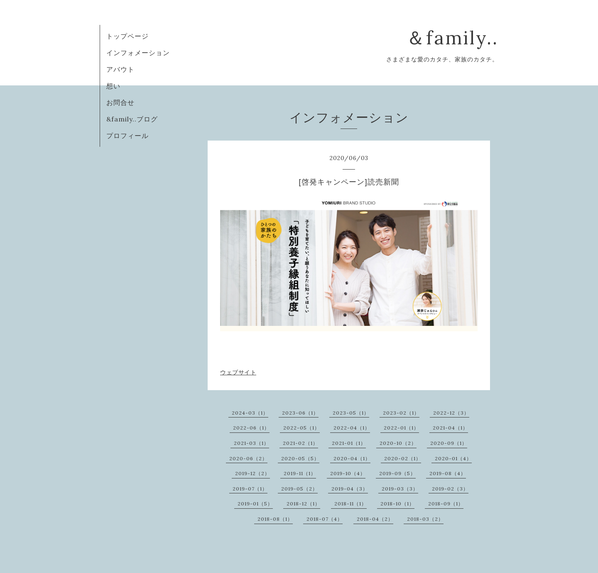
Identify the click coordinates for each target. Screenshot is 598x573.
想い (113, 86)
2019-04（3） (349, 489)
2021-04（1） (450, 428)
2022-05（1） (301, 428)
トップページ (127, 36)
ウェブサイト (238, 372)
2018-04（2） (375, 519)
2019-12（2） (252, 473)
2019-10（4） (347, 473)
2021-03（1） (251, 443)
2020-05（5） (300, 458)
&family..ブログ (132, 119)
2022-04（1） (351, 428)
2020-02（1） (402, 458)
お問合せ (120, 102)
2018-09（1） (445, 503)
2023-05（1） (351, 413)
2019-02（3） (450, 489)
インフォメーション (138, 53)
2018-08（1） (275, 519)
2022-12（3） (451, 413)
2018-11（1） (350, 503)
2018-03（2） (425, 519)
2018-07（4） (324, 519)
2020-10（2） (398, 443)
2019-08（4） (447, 473)
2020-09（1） (448, 443)
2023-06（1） (300, 413)
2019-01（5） (255, 503)
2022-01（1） (401, 428)
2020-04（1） (351, 458)
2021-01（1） (349, 443)
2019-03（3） (400, 489)
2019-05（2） (299, 489)
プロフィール (127, 135)
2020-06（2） (248, 458)
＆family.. (452, 37)
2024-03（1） (250, 413)
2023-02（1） (401, 413)
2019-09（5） (397, 473)
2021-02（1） (300, 443)
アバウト (120, 69)
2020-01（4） (453, 458)
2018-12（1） (303, 503)
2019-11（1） (300, 473)
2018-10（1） (397, 503)
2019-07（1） (250, 489)
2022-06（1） (251, 428)
